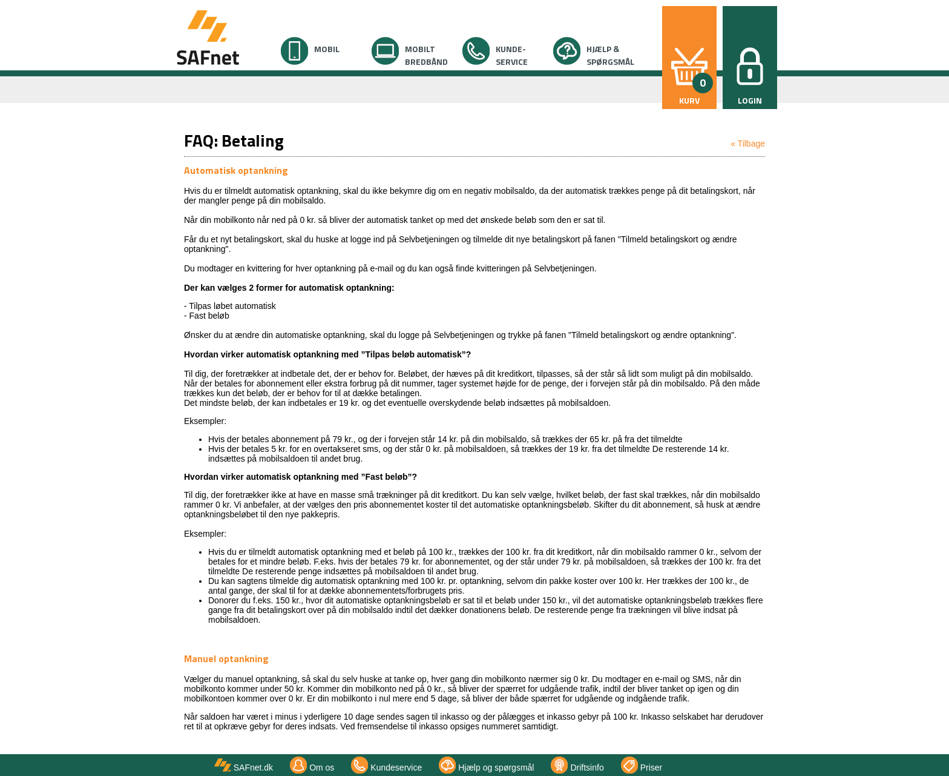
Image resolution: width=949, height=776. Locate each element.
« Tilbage (748, 143)
